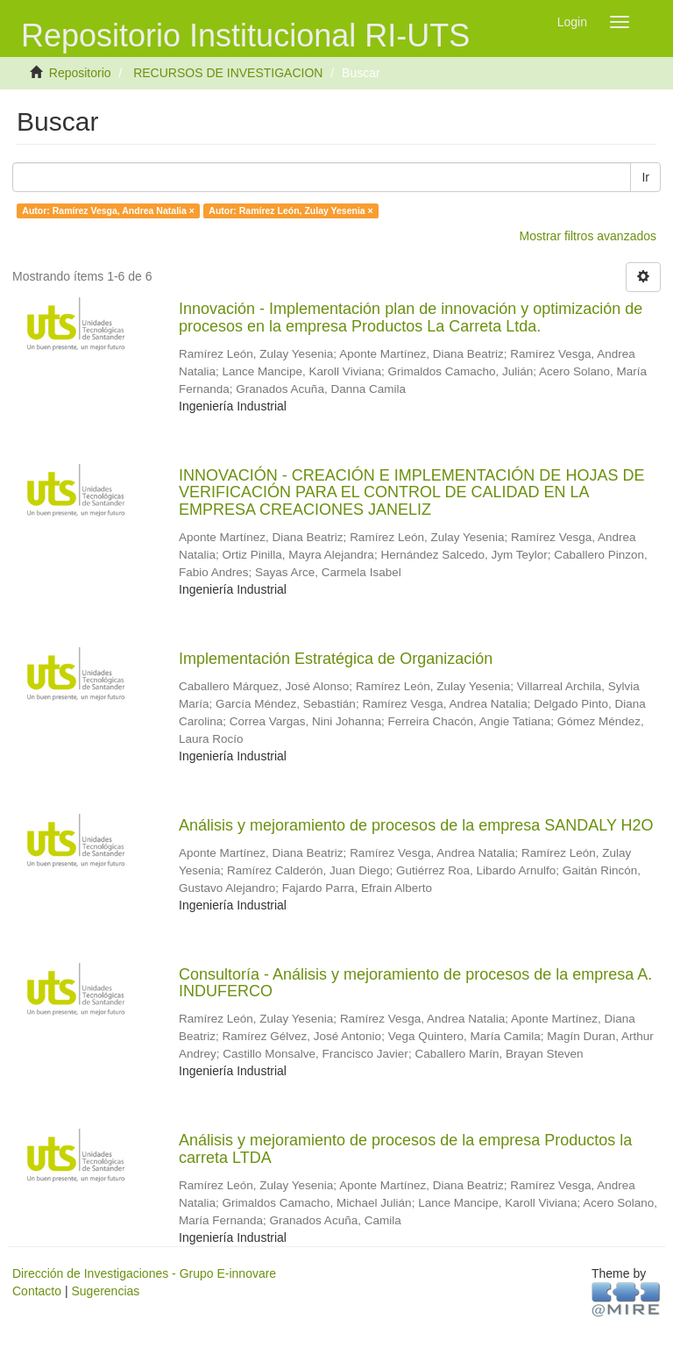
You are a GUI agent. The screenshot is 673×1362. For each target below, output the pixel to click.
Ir (645, 177)
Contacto (36, 1291)
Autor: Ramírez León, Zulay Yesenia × (290, 210)
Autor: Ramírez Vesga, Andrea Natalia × (108, 210)
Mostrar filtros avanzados (588, 236)
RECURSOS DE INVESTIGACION (227, 73)
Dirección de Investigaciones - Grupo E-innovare (144, 1273)
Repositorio (80, 73)
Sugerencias (105, 1291)
